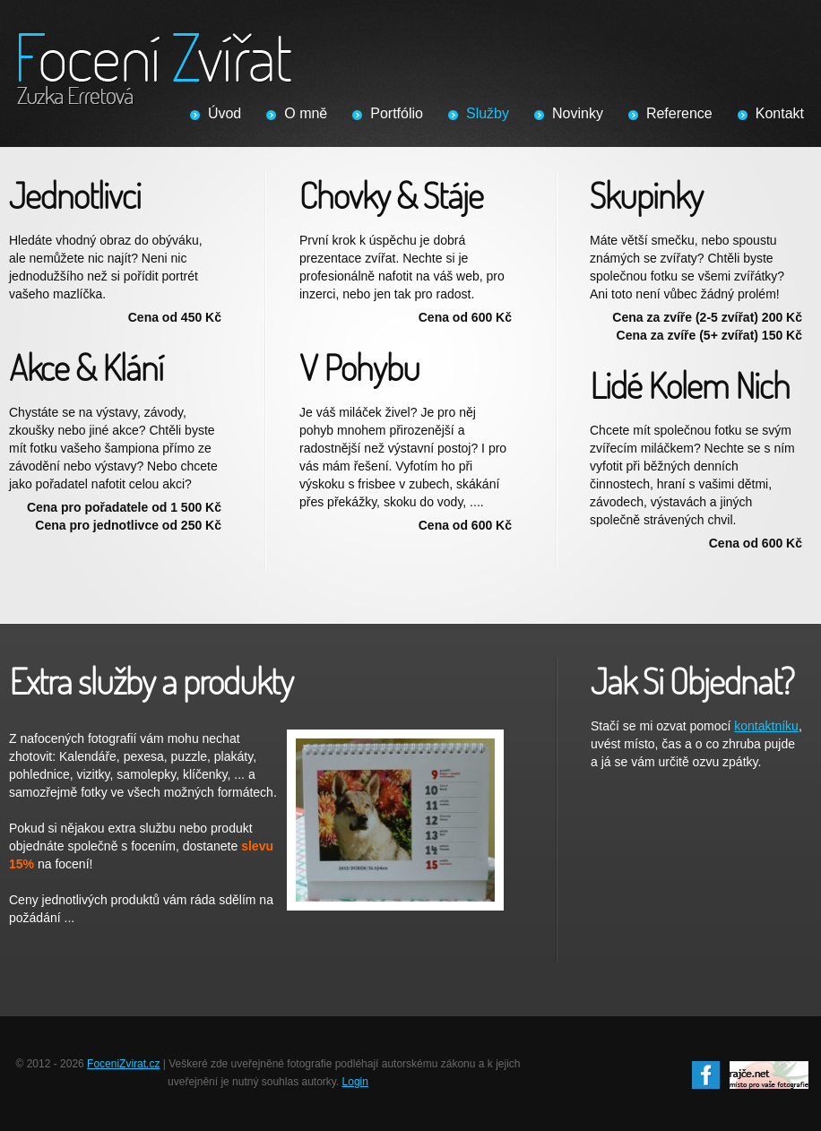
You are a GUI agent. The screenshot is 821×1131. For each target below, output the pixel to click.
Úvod (224, 113)
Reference (679, 113)
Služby (487, 113)
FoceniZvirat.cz (123, 1064)
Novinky (577, 113)
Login (355, 1081)
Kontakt (780, 113)
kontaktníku (766, 726)
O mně (305, 113)
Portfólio (396, 113)
